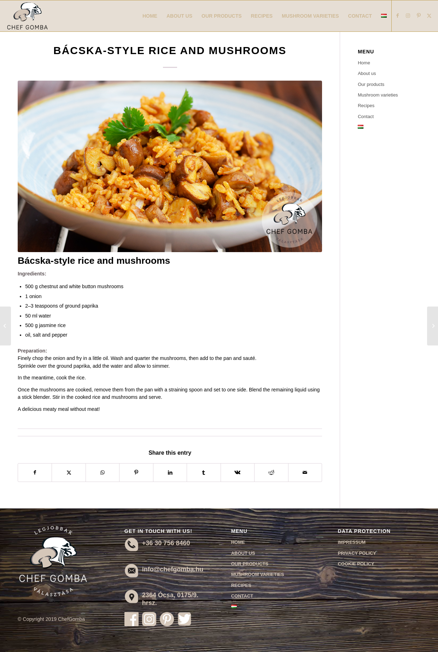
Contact (366, 116)
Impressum (352, 542)
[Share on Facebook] (35, 473)
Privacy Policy (357, 553)
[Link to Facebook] (397, 15)
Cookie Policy (356, 563)
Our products (371, 84)
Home (364, 62)
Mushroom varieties (378, 95)
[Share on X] (68, 473)
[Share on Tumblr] (203, 473)
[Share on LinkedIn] (170, 473)
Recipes (366, 105)
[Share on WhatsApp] (102, 473)
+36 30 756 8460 (166, 543)
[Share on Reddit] (271, 473)
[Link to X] (429, 15)
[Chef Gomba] (27, 15)
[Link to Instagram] (408, 15)
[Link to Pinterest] (418, 15)
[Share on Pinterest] (136, 473)
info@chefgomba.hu (173, 569)
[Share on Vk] (237, 473)
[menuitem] (150, 15)
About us (367, 73)
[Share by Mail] (305, 473)
